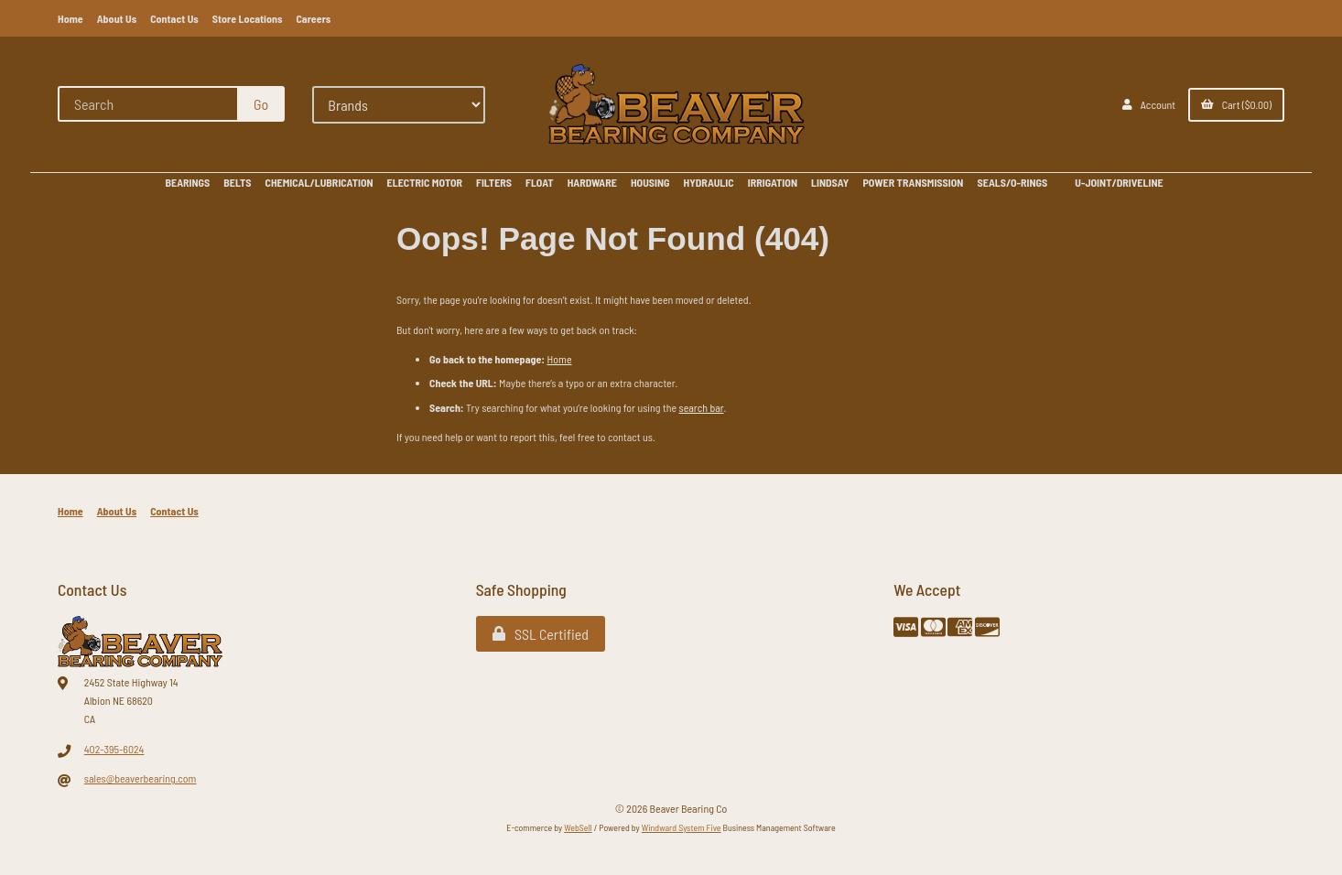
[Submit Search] (261, 104)
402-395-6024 (114, 748)
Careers (313, 18)
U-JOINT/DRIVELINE (1119, 182)
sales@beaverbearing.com (140, 778)
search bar (701, 407)
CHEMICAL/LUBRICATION (319, 182)
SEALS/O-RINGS (1012, 182)
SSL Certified (540, 634)
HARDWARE (592, 182)
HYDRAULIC (709, 182)
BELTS (237, 182)
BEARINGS (187, 182)
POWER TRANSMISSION (912, 182)
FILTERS (494, 182)
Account (1148, 104)
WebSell (577, 827)
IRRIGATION (772, 182)
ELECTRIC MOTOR (424, 182)
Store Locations (247, 18)
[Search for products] (149, 104)
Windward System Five (681, 827)
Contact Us (174, 18)
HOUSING (650, 182)
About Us (117, 18)
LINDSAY (830, 182)
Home (70, 18)
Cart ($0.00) (1236, 104)
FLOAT (539, 182)
